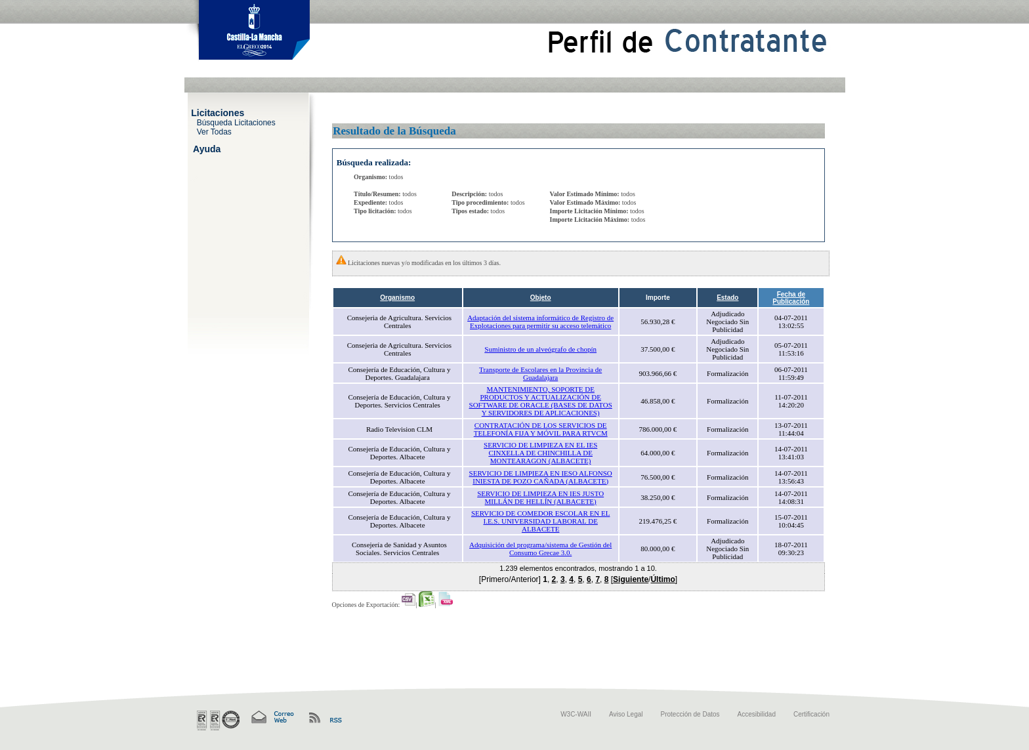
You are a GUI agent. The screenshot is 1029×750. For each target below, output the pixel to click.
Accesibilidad (757, 714)
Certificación (811, 714)
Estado (727, 297)
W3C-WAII (575, 714)
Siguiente (630, 579)
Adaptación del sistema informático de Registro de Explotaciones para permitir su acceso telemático (540, 321)
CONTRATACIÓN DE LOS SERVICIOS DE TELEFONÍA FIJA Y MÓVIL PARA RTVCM (541, 429)
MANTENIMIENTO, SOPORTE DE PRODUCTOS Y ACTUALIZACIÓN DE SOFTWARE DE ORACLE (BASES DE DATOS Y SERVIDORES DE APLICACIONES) (540, 401)
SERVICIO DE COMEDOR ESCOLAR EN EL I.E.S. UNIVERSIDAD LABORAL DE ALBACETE (540, 521)
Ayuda (206, 148)
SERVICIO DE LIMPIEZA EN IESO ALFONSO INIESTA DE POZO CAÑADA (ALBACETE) (540, 477)
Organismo (397, 297)
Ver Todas (214, 131)
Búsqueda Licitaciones (236, 122)
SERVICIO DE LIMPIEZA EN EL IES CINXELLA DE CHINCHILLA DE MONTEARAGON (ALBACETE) (540, 453)
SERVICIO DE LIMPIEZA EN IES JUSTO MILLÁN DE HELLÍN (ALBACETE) (540, 497)
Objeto (540, 297)
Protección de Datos (690, 714)
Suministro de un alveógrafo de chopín (540, 349)
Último (662, 579)
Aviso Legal (626, 714)
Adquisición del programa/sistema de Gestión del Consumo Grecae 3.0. (540, 548)
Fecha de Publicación (790, 298)
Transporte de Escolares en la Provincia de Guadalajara (540, 373)
